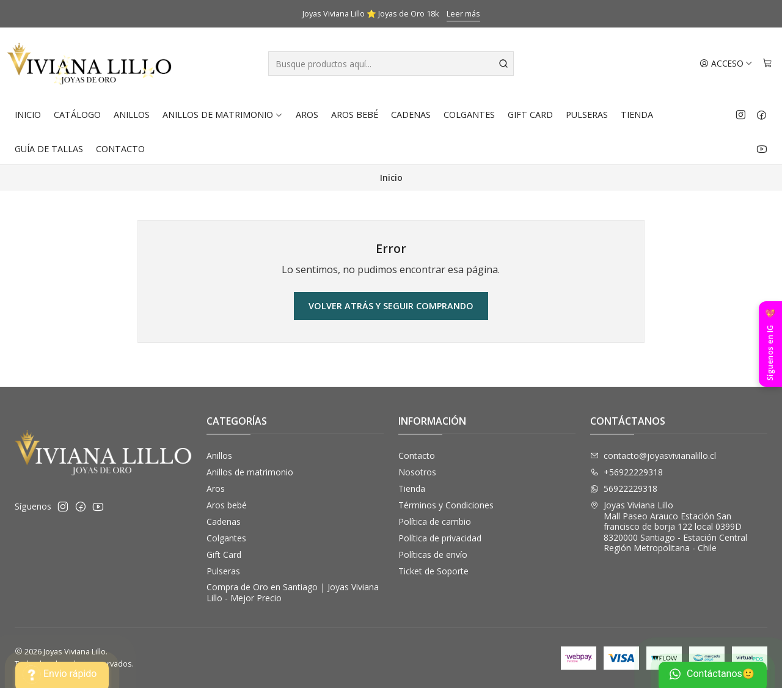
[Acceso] (726, 63)
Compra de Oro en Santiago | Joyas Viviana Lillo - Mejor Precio (292, 592)
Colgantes (469, 114)
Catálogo (77, 114)
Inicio (28, 114)
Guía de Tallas (49, 149)
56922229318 (623, 488)
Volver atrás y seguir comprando (391, 306)
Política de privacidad (439, 538)
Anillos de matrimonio (223, 114)
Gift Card (530, 114)
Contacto (120, 149)
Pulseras (587, 114)
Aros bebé (354, 114)
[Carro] (767, 63)
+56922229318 (626, 472)
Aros (307, 114)
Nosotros (417, 472)
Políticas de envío (432, 554)
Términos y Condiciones (446, 505)
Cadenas (411, 114)
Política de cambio (434, 521)
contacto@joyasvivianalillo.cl (653, 455)
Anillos (132, 114)
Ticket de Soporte (433, 571)
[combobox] (391, 63)
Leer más (463, 13)
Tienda (637, 114)
